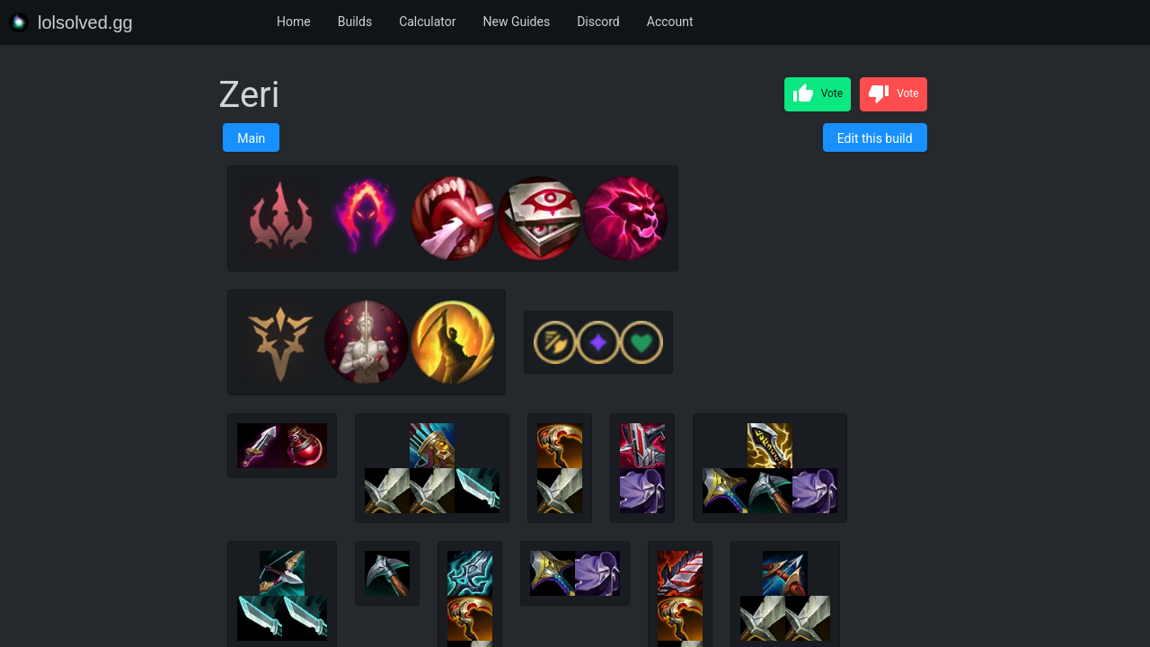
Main (251, 138)
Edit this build (875, 138)
